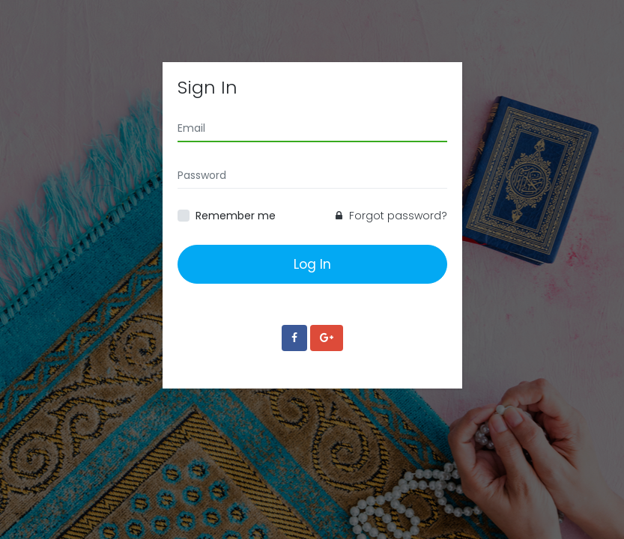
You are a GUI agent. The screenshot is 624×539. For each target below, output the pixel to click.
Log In (312, 264)
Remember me (236, 215)
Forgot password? (391, 215)
